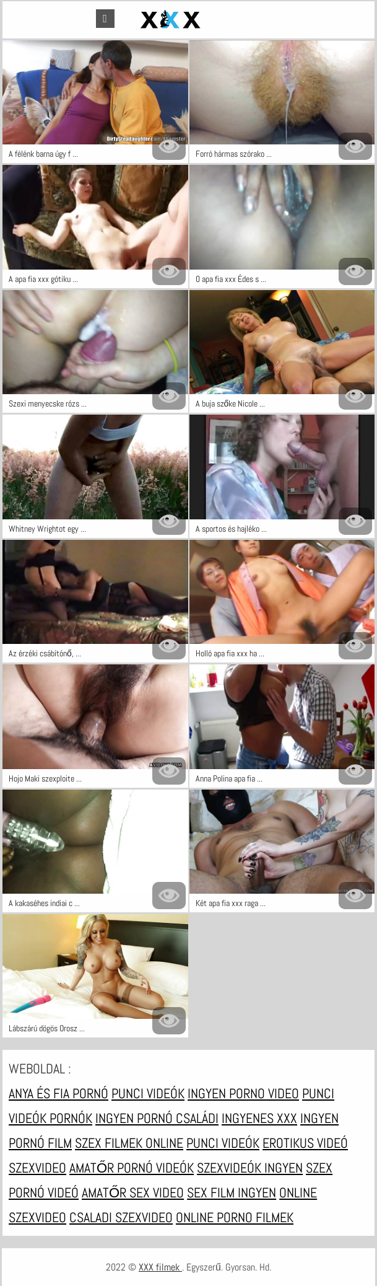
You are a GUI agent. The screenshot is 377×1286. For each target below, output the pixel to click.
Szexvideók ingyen (250, 1167)
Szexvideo (37, 1167)
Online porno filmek (234, 1217)
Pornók (71, 1118)
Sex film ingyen (231, 1192)
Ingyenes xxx (259, 1118)
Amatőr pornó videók (131, 1167)
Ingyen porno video (243, 1093)
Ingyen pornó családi (157, 1118)
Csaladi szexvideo (121, 1217)
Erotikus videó (305, 1143)
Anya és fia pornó (58, 1093)
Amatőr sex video (133, 1192)
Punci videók (147, 1093)
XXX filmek (160, 1267)
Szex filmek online (129, 1143)
